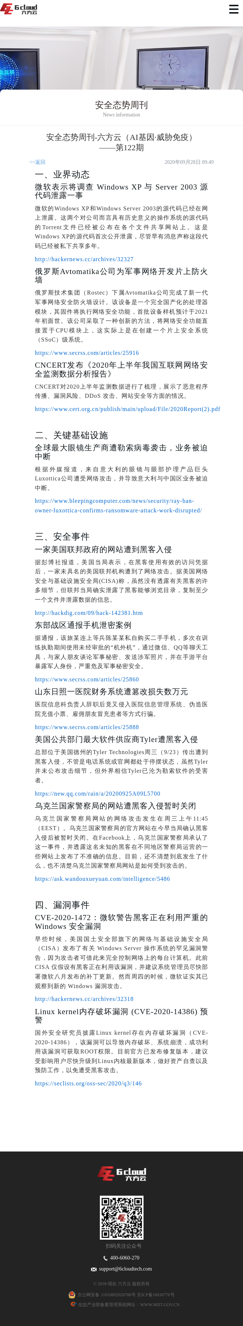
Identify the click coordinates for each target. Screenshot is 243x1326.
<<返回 (37, 162)
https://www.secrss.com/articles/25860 (87, 679)
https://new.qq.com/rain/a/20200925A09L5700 (97, 793)
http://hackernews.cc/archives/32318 (84, 999)
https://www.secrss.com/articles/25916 (87, 353)
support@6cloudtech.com (121, 1269)
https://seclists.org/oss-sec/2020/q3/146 (88, 1083)
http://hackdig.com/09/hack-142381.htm (89, 613)
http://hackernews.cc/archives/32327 (84, 259)
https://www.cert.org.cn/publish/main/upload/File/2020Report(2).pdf (128, 409)
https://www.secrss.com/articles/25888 (87, 727)
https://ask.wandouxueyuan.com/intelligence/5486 (102, 879)
